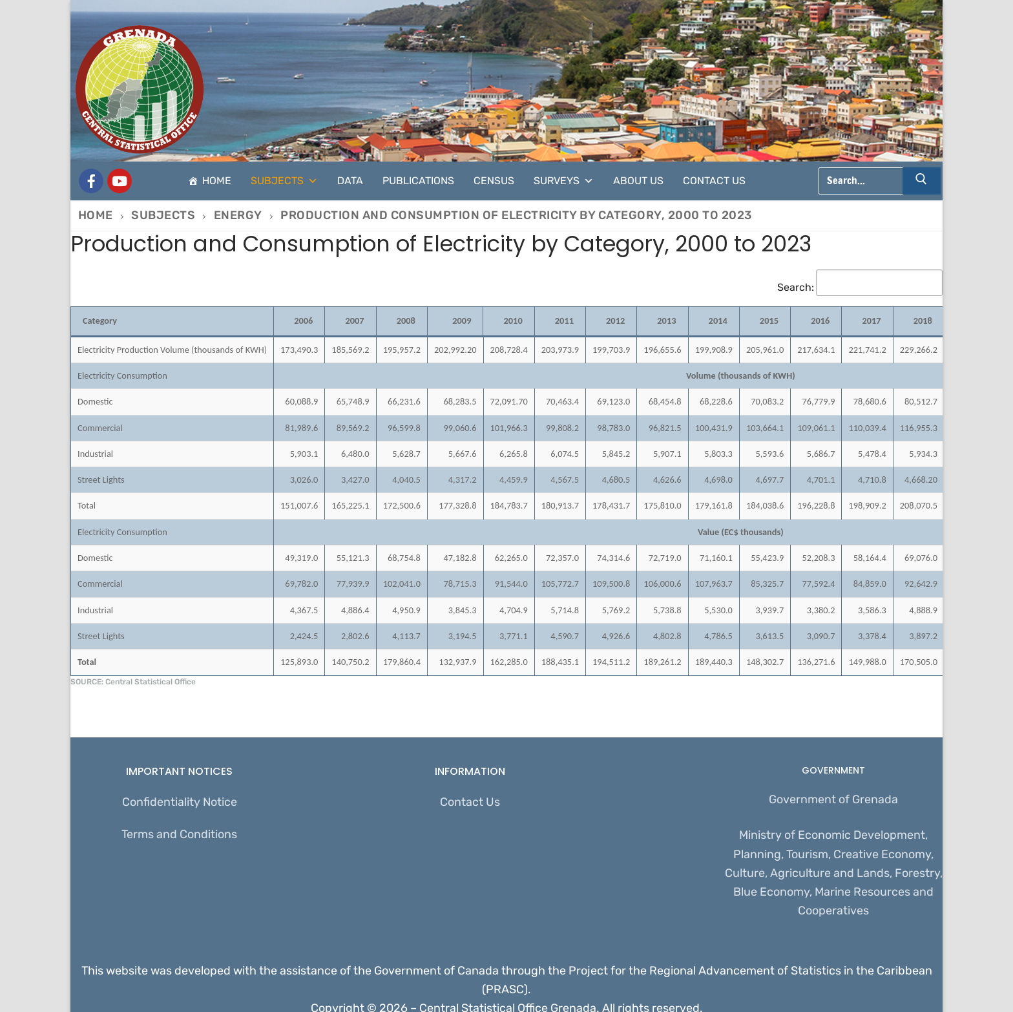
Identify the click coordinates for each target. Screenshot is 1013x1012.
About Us (638, 180)
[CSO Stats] (119, 181)
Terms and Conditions (179, 834)
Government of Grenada (833, 799)
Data (350, 180)
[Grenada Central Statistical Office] (91, 181)
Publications (418, 180)
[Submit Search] (922, 181)
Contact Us (714, 180)
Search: (860, 287)
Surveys (564, 181)
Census (494, 180)
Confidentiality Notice (179, 802)
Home (216, 180)
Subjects (284, 181)
